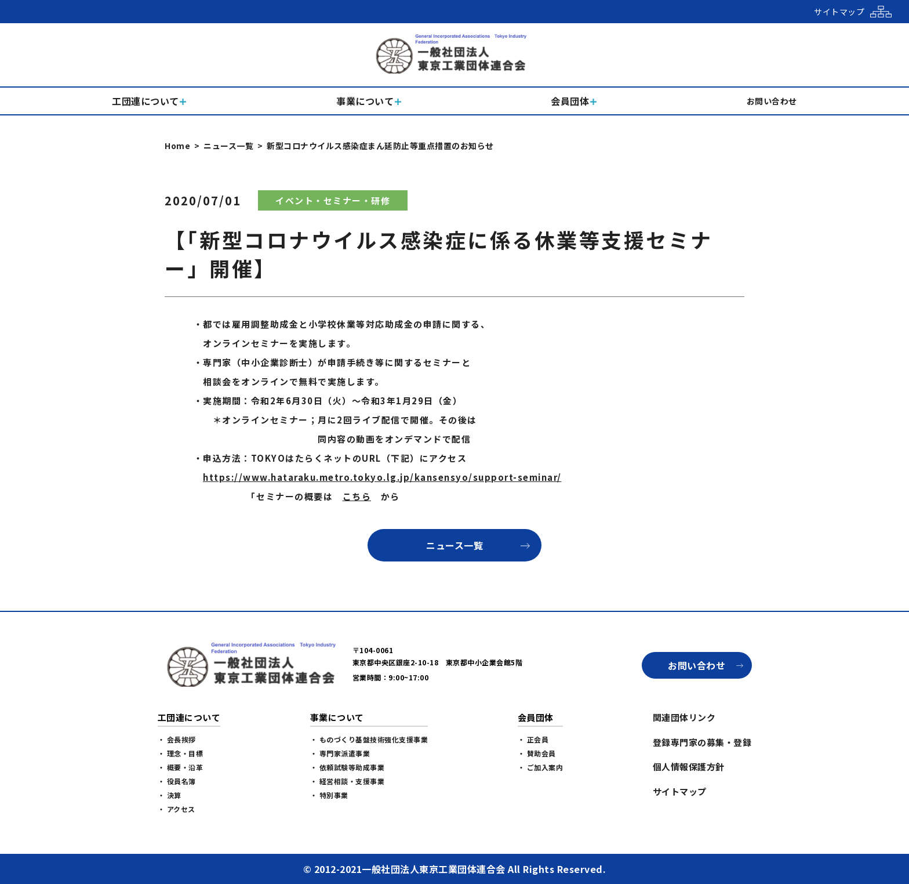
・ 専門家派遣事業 (340, 753)
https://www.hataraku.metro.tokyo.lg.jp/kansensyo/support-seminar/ (382, 477)
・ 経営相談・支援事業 (347, 781)
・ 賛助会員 (537, 753)
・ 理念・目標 (180, 753)
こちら (357, 496)
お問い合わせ (696, 665)
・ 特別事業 (329, 795)
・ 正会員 (533, 739)
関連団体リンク (684, 717)
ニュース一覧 (228, 145)
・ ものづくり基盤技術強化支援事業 (369, 739)
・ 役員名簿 (177, 781)
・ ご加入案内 (540, 767)
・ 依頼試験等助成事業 (347, 767)
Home (177, 145)
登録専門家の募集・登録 (702, 742)
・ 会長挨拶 (177, 739)
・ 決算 (169, 795)
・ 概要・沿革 (180, 767)
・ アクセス (176, 809)
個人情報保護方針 (689, 766)
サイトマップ (680, 791)
